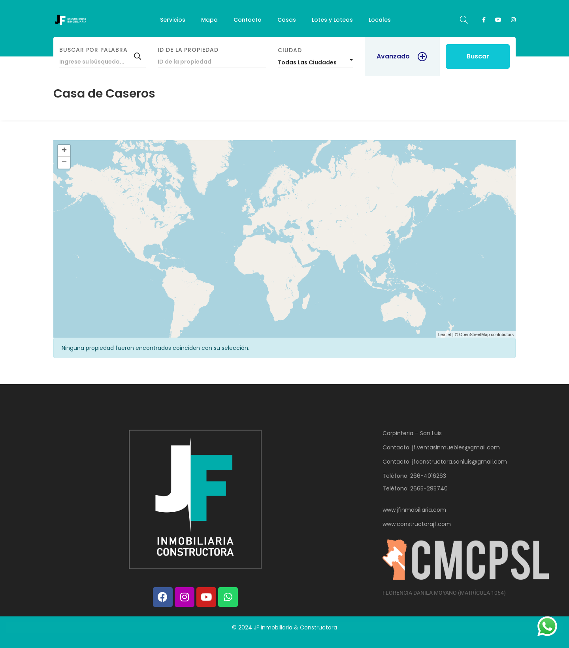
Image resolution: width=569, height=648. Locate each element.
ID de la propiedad (188, 50)
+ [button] (64, 151)
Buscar (478, 56)
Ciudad (290, 50)
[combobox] (315, 60)
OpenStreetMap (474, 334)
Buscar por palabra (93, 50)
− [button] (64, 163)
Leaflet (444, 334)
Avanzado (393, 56)
